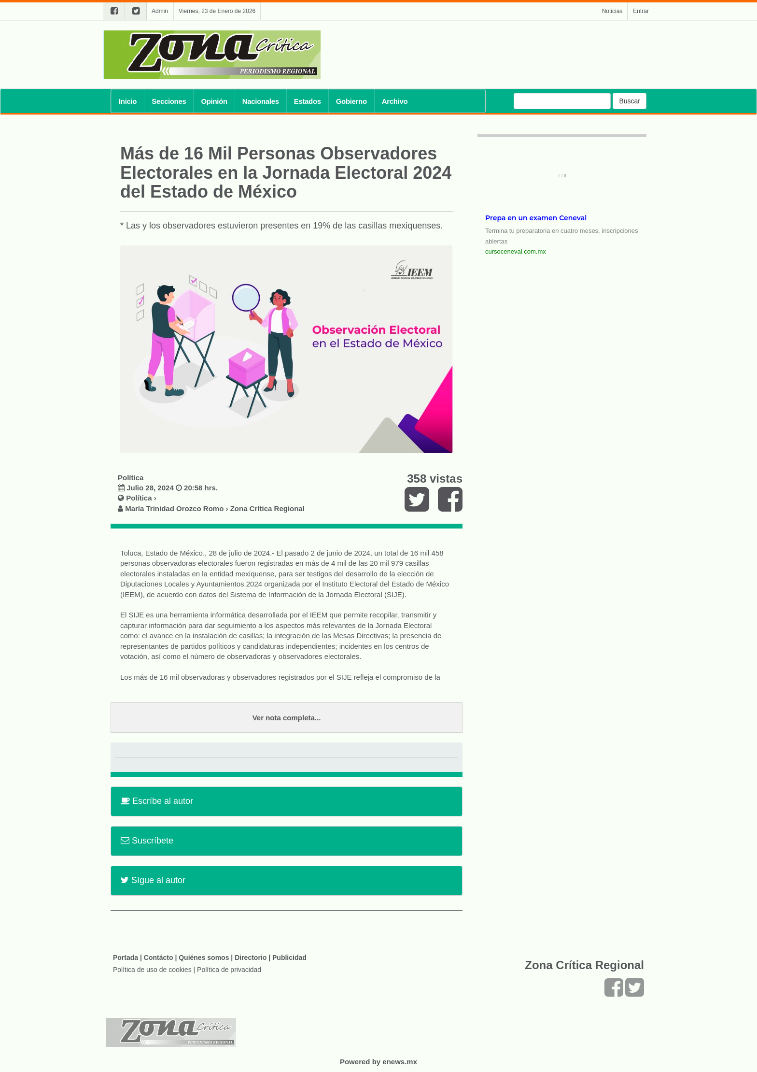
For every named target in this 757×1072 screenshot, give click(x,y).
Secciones (169, 101)
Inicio (128, 101)
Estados (307, 101)
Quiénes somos (204, 957)
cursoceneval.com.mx (515, 251)
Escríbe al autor (157, 801)
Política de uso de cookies (152, 969)
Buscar (629, 101)
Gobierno (351, 101)
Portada (125, 957)
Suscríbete (147, 840)
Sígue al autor (153, 880)
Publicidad (289, 957)
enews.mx (399, 1062)
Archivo (395, 101)
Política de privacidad (229, 969)
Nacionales (260, 101)
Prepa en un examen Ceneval (536, 218)
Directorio (250, 957)
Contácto (158, 957)
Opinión (214, 101)
